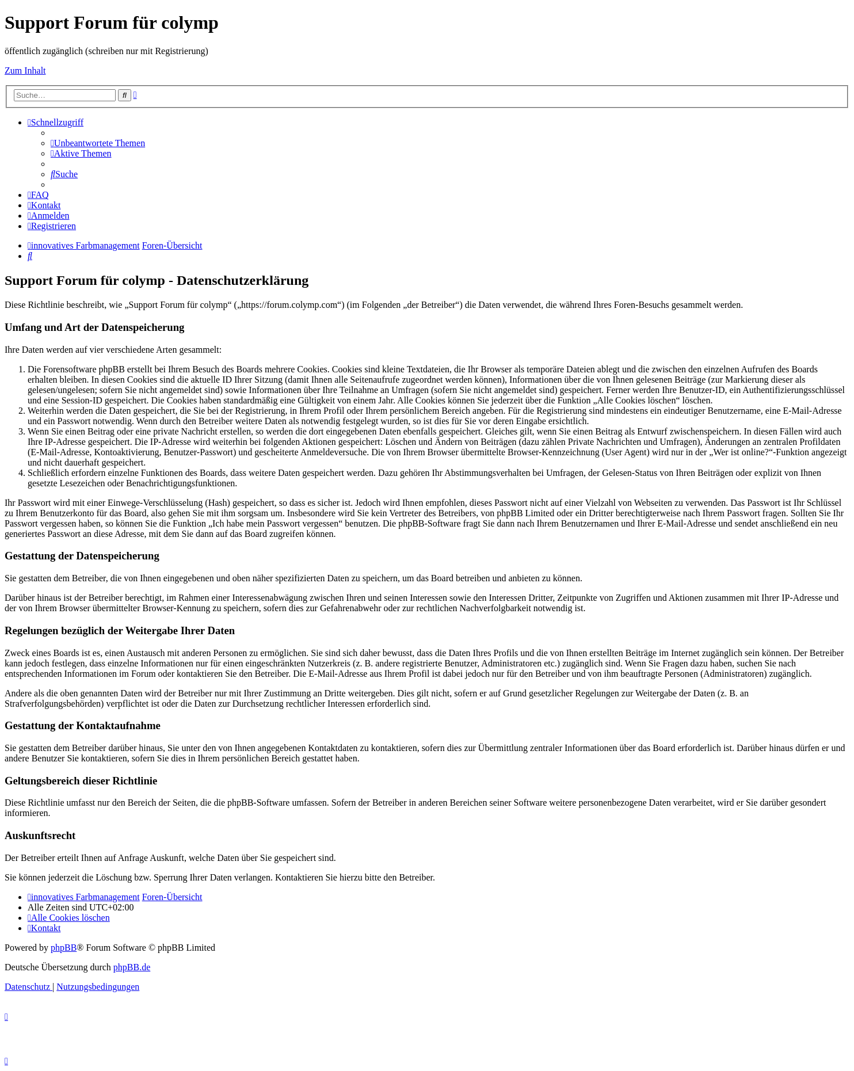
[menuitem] (98, 143)
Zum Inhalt (25, 70)
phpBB (64, 947)
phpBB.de (131, 967)
